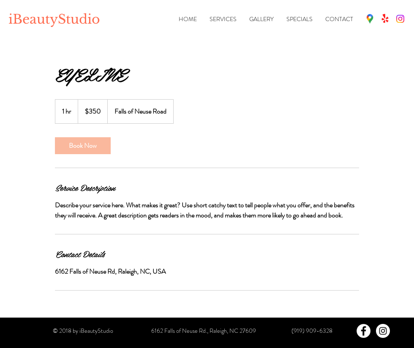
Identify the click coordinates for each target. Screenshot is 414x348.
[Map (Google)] (370, 19)
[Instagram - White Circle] (383, 331)
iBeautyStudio (54, 19)
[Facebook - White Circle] (363, 331)
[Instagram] (400, 19)
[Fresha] (385, 19)
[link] (83, 145)
